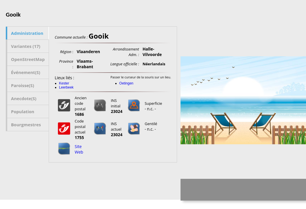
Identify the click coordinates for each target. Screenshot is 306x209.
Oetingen (126, 83)
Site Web (79, 149)
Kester (64, 83)
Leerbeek (66, 87)
